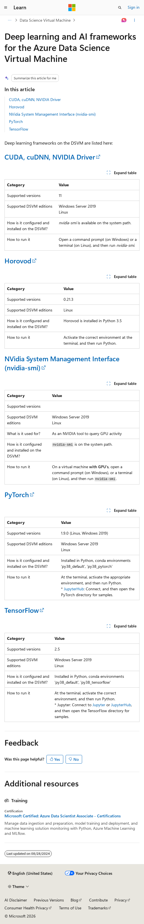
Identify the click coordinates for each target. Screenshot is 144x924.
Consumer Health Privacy (26, 907)
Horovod (16, 106)
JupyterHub (74, 588)
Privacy (120, 900)
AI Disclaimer (15, 900)
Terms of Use (70, 907)
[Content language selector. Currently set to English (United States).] (30, 873)
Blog (74, 900)
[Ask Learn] (124, 20)
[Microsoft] (72, 7)
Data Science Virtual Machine (45, 20)
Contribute (98, 900)
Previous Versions (49, 900)
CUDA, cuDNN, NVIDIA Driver (35, 99)
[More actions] (135, 20)
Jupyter (99, 704)
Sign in (134, 7)
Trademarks (98, 907)
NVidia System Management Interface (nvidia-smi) (52, 114)
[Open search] (119, 8)
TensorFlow (18, 129)
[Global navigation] (5, 8)
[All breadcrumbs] (9, 20)
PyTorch (16, 121)
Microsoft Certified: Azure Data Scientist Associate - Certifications (62, 815)
